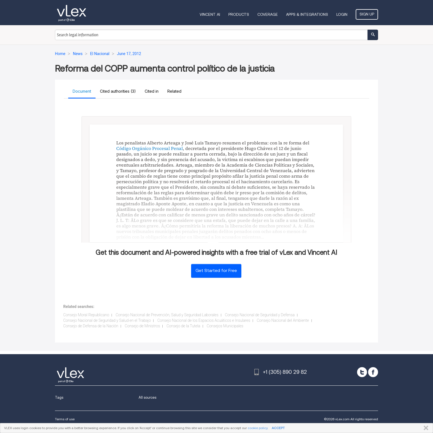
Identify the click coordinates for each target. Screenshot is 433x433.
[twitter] (362, 372)
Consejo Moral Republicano (86, 315)
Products (238, 14)
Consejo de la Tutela (183, 326)
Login (341, 14)
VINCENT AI (210, 14)
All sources (147, 397)
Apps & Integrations (307, 14)
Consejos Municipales (225, 326)
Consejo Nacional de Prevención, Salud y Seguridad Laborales (167, 315)
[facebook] (373, 372)
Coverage (267, 14)
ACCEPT (278, 428)
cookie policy (258, 428)
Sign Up (367, 14)
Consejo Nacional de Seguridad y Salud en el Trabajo (107, 320)
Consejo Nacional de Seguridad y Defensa (260, 315)
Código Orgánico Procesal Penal (149, 148)
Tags (59, 397)
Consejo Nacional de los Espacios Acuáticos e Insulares (203, 320)
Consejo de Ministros (142, 326)
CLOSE (425, 428)
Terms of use (65, 419)
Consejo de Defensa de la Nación (90, 326)
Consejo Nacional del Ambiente (283, 320)
